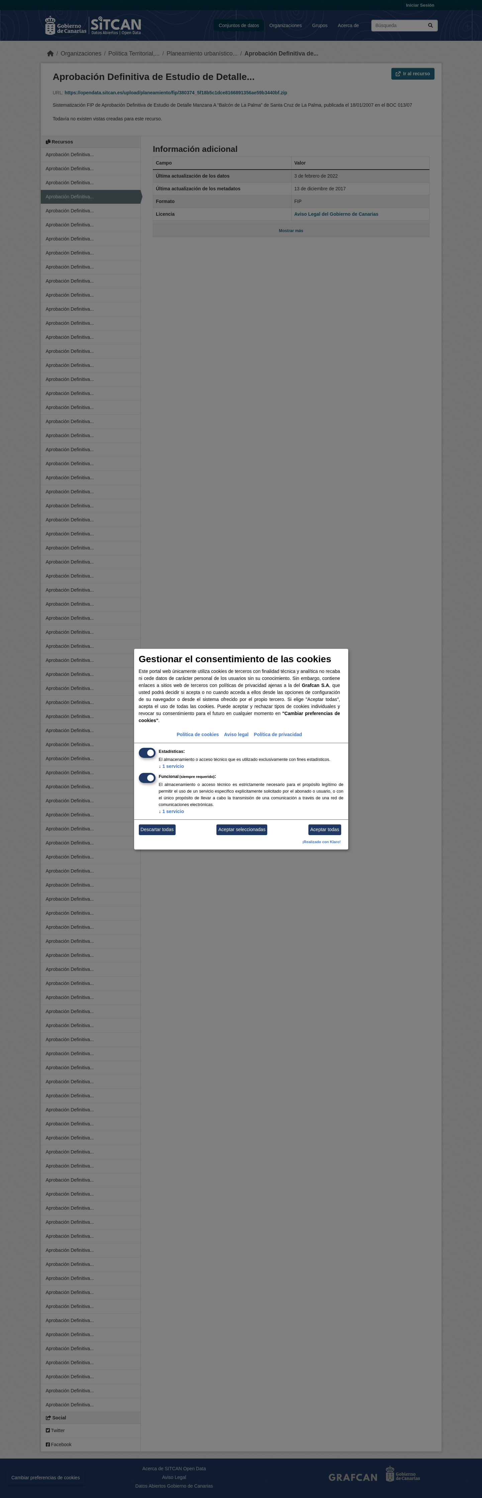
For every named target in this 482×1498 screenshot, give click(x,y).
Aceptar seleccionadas (242, 829)
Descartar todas (157, 829)
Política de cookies (198, 734)
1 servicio (171, 766)
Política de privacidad (278, 734)
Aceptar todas (324, 829)
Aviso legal (236, 734)
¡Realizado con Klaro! (321, 842)
